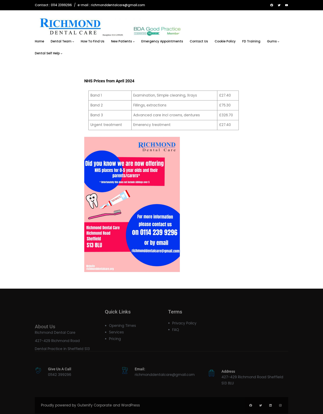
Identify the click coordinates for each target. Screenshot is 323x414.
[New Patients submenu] (134, 41)
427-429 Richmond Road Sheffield (252, 381)
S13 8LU (227, 388)
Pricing (115, 343)
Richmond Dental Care (55, 342)
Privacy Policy (184, 326)
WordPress (130, 409)
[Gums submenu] (278, 41)
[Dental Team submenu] (73, 41)
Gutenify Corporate (94, 409)
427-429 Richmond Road (57, 350)
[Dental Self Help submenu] (61, 53)
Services (116, 337)
